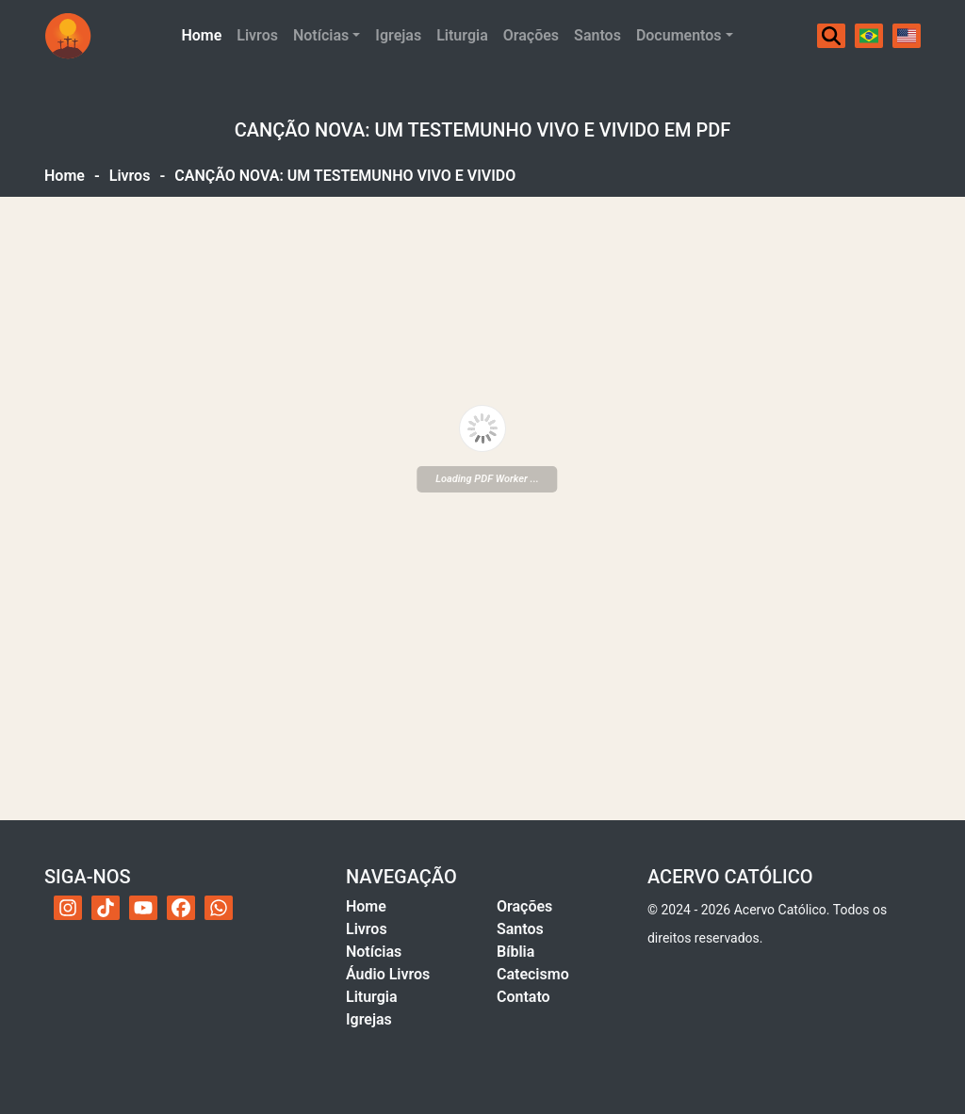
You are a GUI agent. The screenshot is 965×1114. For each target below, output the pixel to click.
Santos (597, 35)
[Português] (869, 36)
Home (205, 34)
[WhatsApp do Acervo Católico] (218, 908)
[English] (906, 36)
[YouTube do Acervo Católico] (143, 908)
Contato (523, 997)
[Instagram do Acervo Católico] (68, 908)
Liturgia (462, 35)
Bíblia (515, 952)
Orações (531, 35)
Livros (257, 35)
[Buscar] (831, 36)
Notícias (321, 35)
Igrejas (398, 35)
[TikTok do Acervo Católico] (105, 908)
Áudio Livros (388, 974)
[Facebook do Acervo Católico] (181, 908)
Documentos (679, 35)
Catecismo (533, 974)
